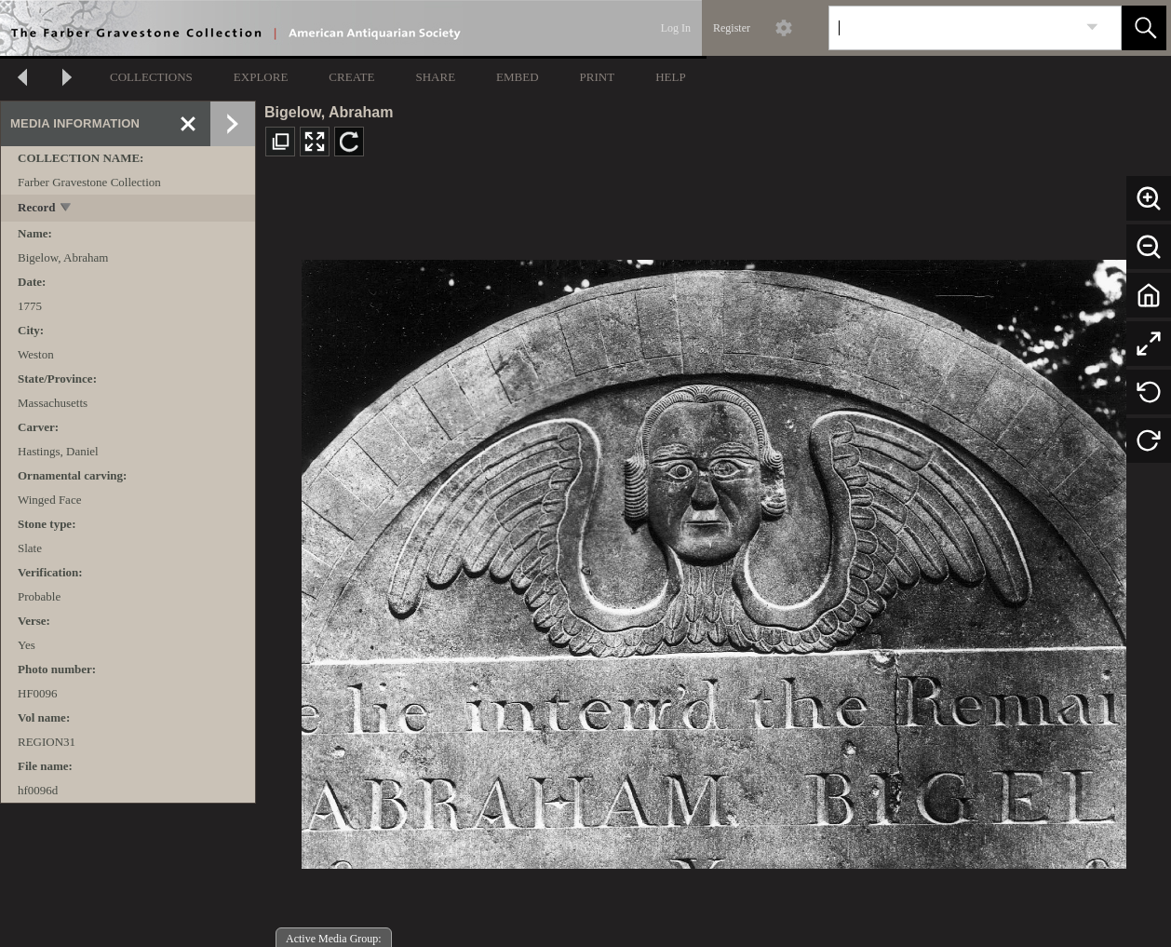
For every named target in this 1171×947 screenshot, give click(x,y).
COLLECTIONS (151, 77)
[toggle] (67, 209)
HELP (670, 77)
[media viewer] (713, 559)
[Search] (953, 28)
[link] (1092, 27)
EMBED (517, 77)
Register (731, 27)
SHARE (435, 77)
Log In (676, 27)
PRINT (597, 77)
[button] (1144, 28)
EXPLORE (261, 77)
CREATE (351, 77)
